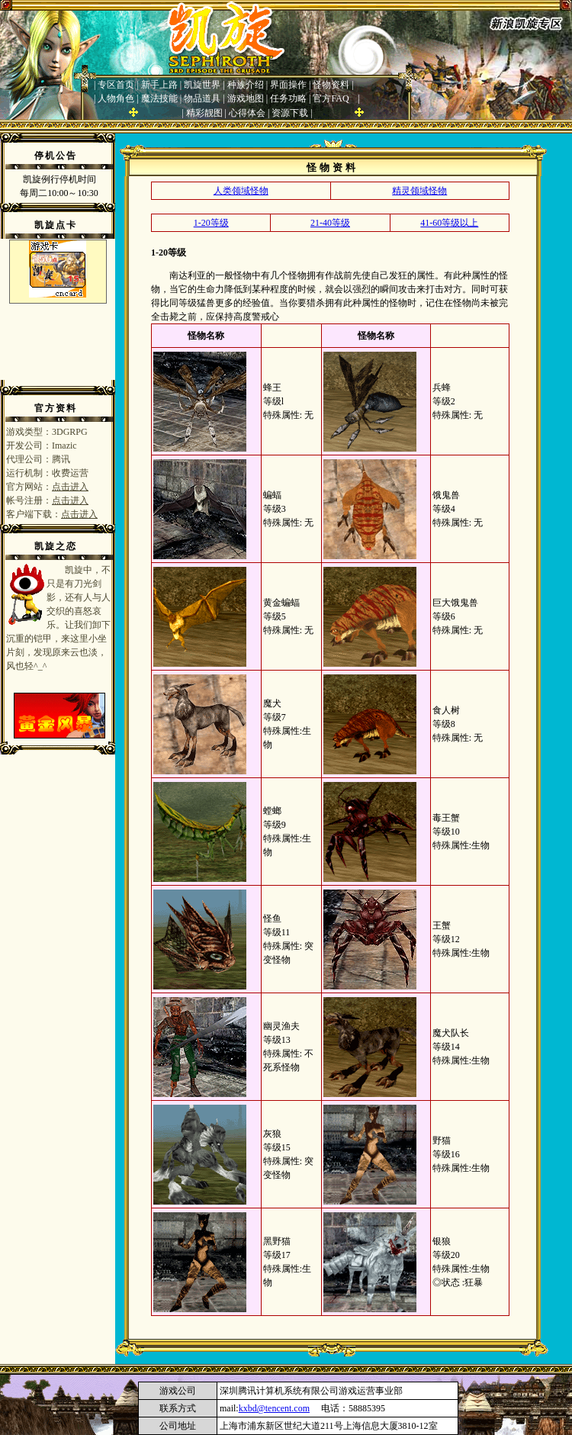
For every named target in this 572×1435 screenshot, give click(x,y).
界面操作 (288, 84)
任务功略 (288, 98)
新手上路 (159, 84)
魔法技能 (159, 98)
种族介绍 (245, 84)
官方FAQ (331, 98)
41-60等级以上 (449, 222)
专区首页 (116, 84)
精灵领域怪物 (419, 190)
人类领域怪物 (241, 190)
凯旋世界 (202, 84)
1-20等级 (211, 222)
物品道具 (202, 98)
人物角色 (116, 98)
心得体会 (247, 113)
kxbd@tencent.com (274, 1408)
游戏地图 (245, 98)
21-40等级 (330, 222)
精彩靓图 (204, 113)
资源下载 (290, 113)
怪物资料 (331, 84)
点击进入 (70, 486)
